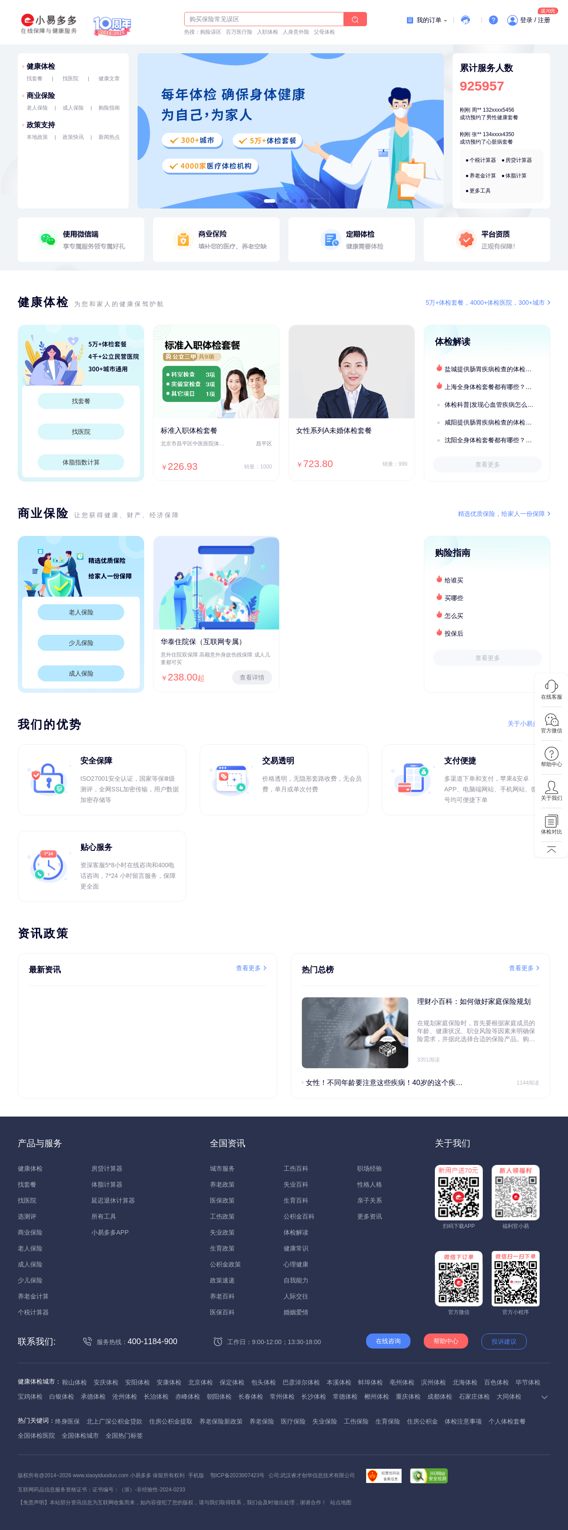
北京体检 (200, 1382)
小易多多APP (110, 1232)
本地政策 (37, 137)
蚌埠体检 (370, 1382)
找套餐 (35, 78)
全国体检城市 (80, 1435)
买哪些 (454, 598)
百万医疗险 (239, 32)
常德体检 (345, 1396)
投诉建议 (504, 1341)
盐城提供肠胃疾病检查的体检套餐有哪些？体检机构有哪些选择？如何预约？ (497, 369)
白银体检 (61, 1396)
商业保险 (41, 95)
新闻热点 (109, 137)
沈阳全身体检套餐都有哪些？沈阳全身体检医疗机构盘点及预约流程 (497, 440)
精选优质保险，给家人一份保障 (501, 513)
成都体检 (439, 1396)
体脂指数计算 (81, 462)
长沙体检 (313, 1396)
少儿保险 (81, 642)
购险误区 (210, 32)
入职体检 (267, 32)
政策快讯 (73, 137)
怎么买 (454, 615)
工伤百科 (296, 1168)
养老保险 (261, 1421)
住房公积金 (422, 1421)
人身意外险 (296, 32)
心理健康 (296, 1264)
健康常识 (296, 1248)
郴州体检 (376, 1396)
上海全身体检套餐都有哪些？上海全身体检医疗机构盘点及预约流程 (497, 386)
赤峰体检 (187, 1396)
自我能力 (296, 1280)
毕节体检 (528, 1382)
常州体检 (282, 1396)
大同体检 (509, 1396)
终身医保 (67, 1421)
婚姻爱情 (296, 1312)
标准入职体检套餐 (189, 430)
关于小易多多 (526, 723)
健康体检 (41, 66)
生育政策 (222, 1248)
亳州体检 (402, 1382)
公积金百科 (299, 1216)
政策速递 (222, 1280)
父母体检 (324, 32)
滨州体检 (433, 1382)
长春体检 (250, 1396)
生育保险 (387, 1421)
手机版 (196, 1475)
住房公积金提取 (171, 1421)
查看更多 (487, 464)
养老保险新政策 (221, 1421)
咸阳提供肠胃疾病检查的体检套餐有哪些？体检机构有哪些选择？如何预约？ (497, 422)
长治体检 (156, 1396)
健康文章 (109, 78)
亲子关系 (369, 1200)
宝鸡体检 (30, 1396)
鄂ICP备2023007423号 (237, 1475)
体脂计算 (516, 176)
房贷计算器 (518, 160)
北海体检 (465, 1382)
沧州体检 (124, 1396)
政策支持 (41, 125)
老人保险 (37, 108)
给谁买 (454, 580)
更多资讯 (369, 1216)
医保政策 (222, 1200)
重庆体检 (408, 1396)
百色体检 (496, 1382)
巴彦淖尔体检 (301, 1382)
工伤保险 (356, 1421)
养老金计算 (482, 176)
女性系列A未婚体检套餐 (334, 430)
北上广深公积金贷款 (114, 1421)
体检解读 (296, 1232)
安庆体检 (106, 1382)
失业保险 (324, 1421)
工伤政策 (222, 1216)
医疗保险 (293, 1421)
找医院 (71, 78)
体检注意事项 (463, 1421)
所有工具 (103, 1216)
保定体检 (232, 1382)
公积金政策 (225, 1264)
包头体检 (263, 1382)
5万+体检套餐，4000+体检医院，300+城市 (485, 302)
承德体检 (93, 1396)
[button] (269, 201)
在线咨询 (388, 1341)
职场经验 (369, 1168)
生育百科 (296, 1200)
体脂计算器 (106, 1184)
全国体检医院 (36, 1435)
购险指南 (109, 108)
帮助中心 (446, 1341)
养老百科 (222, 1296)
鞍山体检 (74, 1382)
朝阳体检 (219, 1396)
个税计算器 (482, 160)
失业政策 (222, 1232)
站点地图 (340, 1502)
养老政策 (222, 1184)
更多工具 (480, 191)
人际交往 (296, 1296)
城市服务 (222, 1168)
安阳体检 (137, 1382)
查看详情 (252, 677)
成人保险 (73, 108)
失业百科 (296, 1184)
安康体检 (169, 1382)
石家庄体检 (474, 1396)
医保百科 (222, 1312)
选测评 (27, 1216)
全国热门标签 (124, 1435)
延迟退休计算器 (113, 1200)
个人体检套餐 (507, 1421)
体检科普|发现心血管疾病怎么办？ (492, 404)
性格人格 (369, 1184)
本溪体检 (339, 1382)
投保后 (454, 633)
